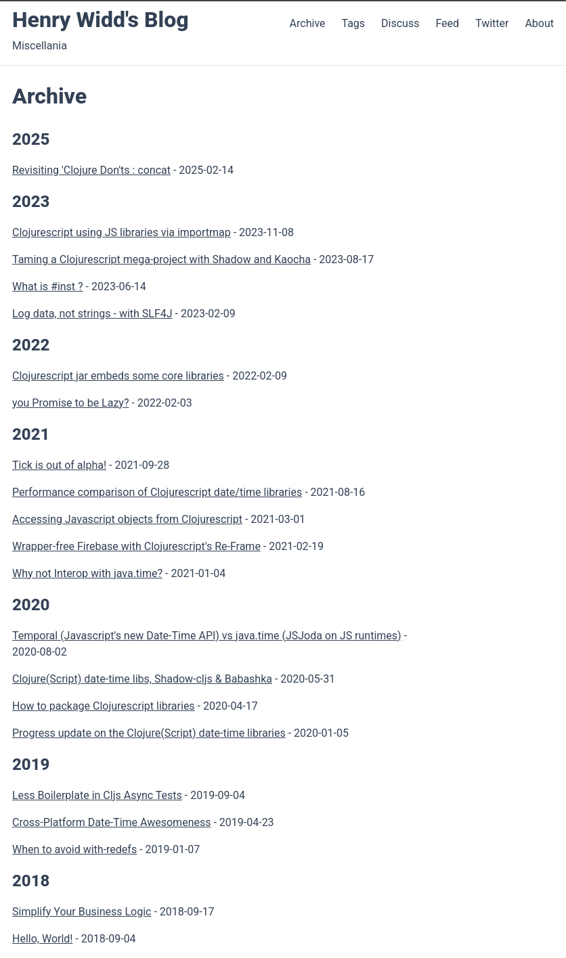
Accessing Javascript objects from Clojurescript (127, 519)
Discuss (400, 23)
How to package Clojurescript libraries (103, 706)
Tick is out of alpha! (59, 465)
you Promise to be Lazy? (70, 402)
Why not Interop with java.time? (87, 573)
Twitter (493, 23)
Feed (448, 23)
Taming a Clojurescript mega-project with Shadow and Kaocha (161, 259)
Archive (308, 23)
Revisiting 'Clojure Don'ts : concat (91, 170)
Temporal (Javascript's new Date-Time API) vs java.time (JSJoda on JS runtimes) (206, 635)
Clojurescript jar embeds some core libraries (118, 375)
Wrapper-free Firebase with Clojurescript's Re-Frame (136, 546)
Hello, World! (42, 938)
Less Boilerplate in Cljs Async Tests (97, 795)
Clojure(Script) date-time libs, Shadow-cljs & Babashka (142, 678)
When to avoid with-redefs (74, 849)
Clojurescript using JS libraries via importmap (121, 232)
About (539, 23)
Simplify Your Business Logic (81, 911)
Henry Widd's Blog (100, 19)
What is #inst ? (47, 286)
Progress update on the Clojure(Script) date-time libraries (149, 733)
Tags (353, 23)
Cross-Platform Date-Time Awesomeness (111, 822)
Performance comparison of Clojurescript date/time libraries (157, 492)
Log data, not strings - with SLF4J (92, 313)
